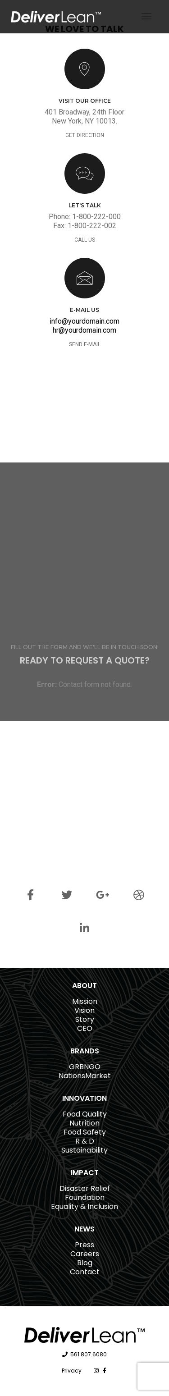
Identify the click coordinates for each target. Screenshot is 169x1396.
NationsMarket (85, 1076)
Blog (84, 1263)
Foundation (85, 1197)
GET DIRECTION (84, 135)
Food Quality (85, 1114)
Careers (84, 1254)
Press (84, 1245)
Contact (85, 1272)
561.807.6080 (88, 1354)
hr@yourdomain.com (84, 330)
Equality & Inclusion (84, 1206)
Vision (84, 1010)
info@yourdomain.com (84, 321)
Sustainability (84, 1150)
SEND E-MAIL (84, 344)
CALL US (84, 240)
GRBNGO (84, 1067)
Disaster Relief (84, 1188)
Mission (84, 1001)
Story (84, 1019)
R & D (84, 1141)
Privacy (72, 1370)
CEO (84, 1028)
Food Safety (85, 1132)
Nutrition (84, 1123)
